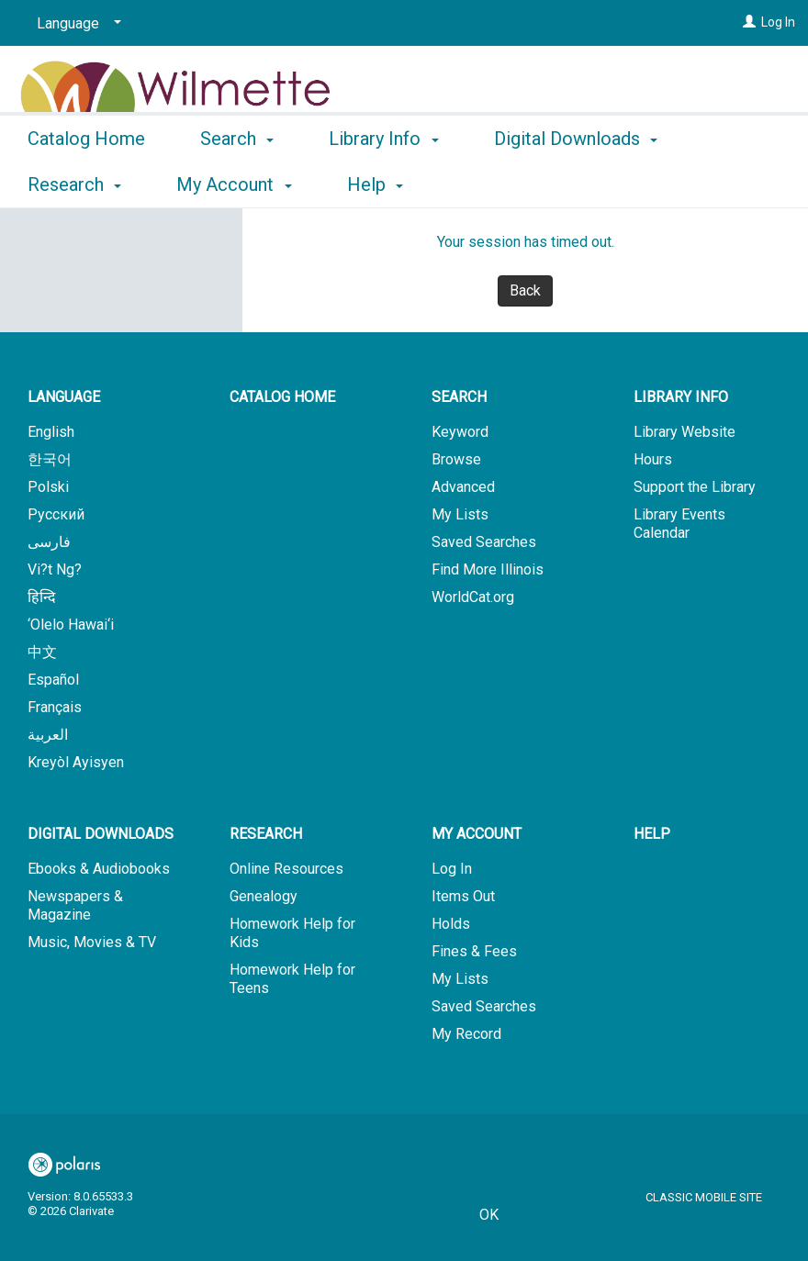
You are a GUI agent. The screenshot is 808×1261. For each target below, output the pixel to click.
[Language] (76, 24)
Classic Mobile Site (703, 1197)
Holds (451, 923)
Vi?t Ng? (55, 569)
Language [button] (64, 397)
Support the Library (695, 487)
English (51, 432)
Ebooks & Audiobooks (99, 868)
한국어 (50, 459)
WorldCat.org (473, 597)
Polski (48, 487)
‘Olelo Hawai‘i (71, 624)
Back (525, 290)
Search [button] (237, 182)
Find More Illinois (488, 569)
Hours (653, 459)
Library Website (684, 432)
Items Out (463, 896)
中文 (42, 652)
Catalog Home (86, 182)
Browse (456, 459)
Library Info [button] (383, 182)
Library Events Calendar (679, 523)
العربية (48, 734)
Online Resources (286, 868)
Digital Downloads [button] (101, 834)
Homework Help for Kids (292, 933)
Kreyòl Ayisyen (76, 762)
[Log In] (749, 22)
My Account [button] (477, 834)
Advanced (463, 487)
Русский (56, 514)
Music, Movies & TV (92, 942)
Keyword (460, 432)
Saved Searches (484, 542)
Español (53, 679)
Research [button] (266, 834)
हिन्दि (42, 597)
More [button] (530, 184)
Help (652, 834)
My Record (466, 1034)
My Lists (460, 514)
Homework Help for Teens (292, 979)
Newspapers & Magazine (75, 905)
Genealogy (263, 896)
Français (55, 707)
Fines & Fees (474, 951)
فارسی (49, 542)
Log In (778, 22)
